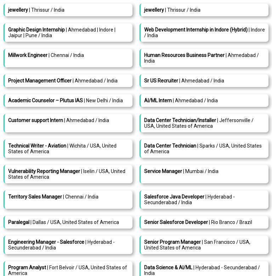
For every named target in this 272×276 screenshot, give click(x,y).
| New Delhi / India (65, 100)
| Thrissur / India (36, 10)
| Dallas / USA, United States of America (63, 222)
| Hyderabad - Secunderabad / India (189, 199)
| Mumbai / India (181, 171)
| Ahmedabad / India (63, 81)
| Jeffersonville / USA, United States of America (199, 123)
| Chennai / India (46, 55)
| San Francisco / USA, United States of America (197, 245)
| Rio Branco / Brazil (198, 222)
